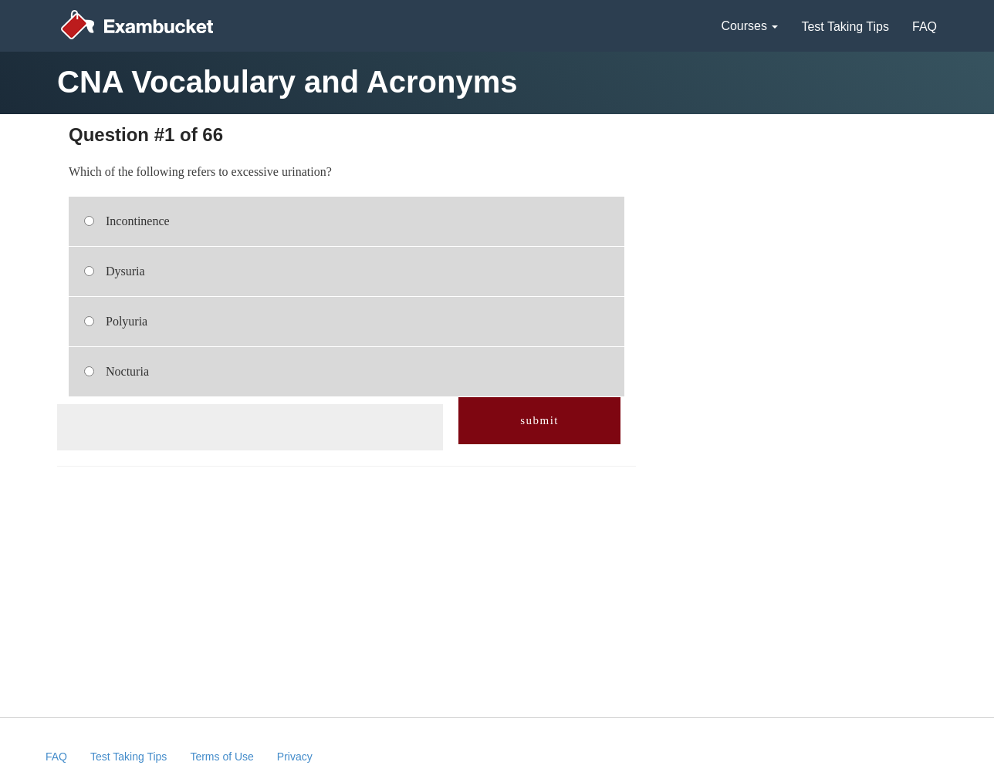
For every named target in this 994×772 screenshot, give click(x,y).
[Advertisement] (249, 427)
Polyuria (126, 321)
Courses (749, 25)
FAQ (924, 26)
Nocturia (127, 371)
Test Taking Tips (845, 26)
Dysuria (125, 271)
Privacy (295, 756)
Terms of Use (221, 756)
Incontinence (138, 221)
